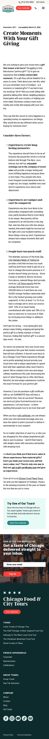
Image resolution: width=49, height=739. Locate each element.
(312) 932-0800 (27, 2)
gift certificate (24, 415)
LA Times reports (25, 283)
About (5, 697)
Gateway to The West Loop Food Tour (19, 635)
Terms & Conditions (24, 735)
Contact (6, 701)
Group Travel (8, 679)
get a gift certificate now (24, 467)
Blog (5, 705)
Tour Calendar (24, 8)
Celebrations (8, 665)
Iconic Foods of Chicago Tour (16, 627)
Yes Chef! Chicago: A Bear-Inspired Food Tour (23, 631)
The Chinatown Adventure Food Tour (19, 639)
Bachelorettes (9, 661)
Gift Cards (40, 2)
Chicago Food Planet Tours (31, 478)
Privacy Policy (8, 735)
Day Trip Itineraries (11, 683)
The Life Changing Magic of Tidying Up (25, 258)
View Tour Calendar (18, 523)
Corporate (7, 657)
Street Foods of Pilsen (13, 643)
